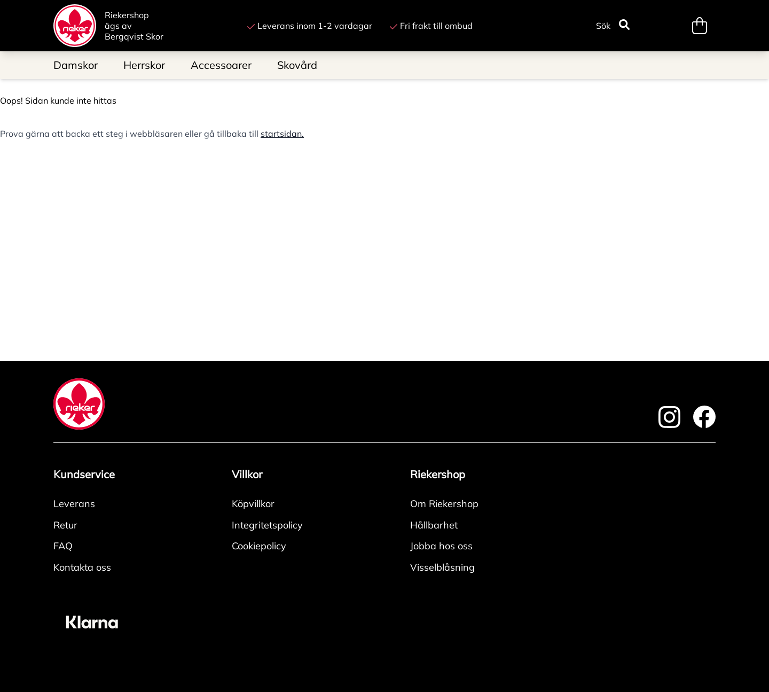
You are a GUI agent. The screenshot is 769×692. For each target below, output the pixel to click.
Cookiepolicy (259, 546)
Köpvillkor (253, 503)
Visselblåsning (442, 567)
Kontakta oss (82, 567)
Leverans (74, 503)
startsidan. (282, 133)
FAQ (63, 546)
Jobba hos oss (441, 546)
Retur (65, 525)
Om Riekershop (444, 503)
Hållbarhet (434, 525)
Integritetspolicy (267, 525)
